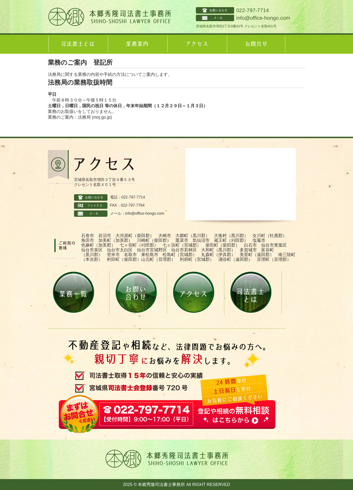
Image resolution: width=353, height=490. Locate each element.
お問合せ (256, 44)
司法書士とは (77, 44)
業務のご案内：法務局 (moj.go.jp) (80, 117)
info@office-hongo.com (263, 18)
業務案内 (137, 44)
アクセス (196, 44)
